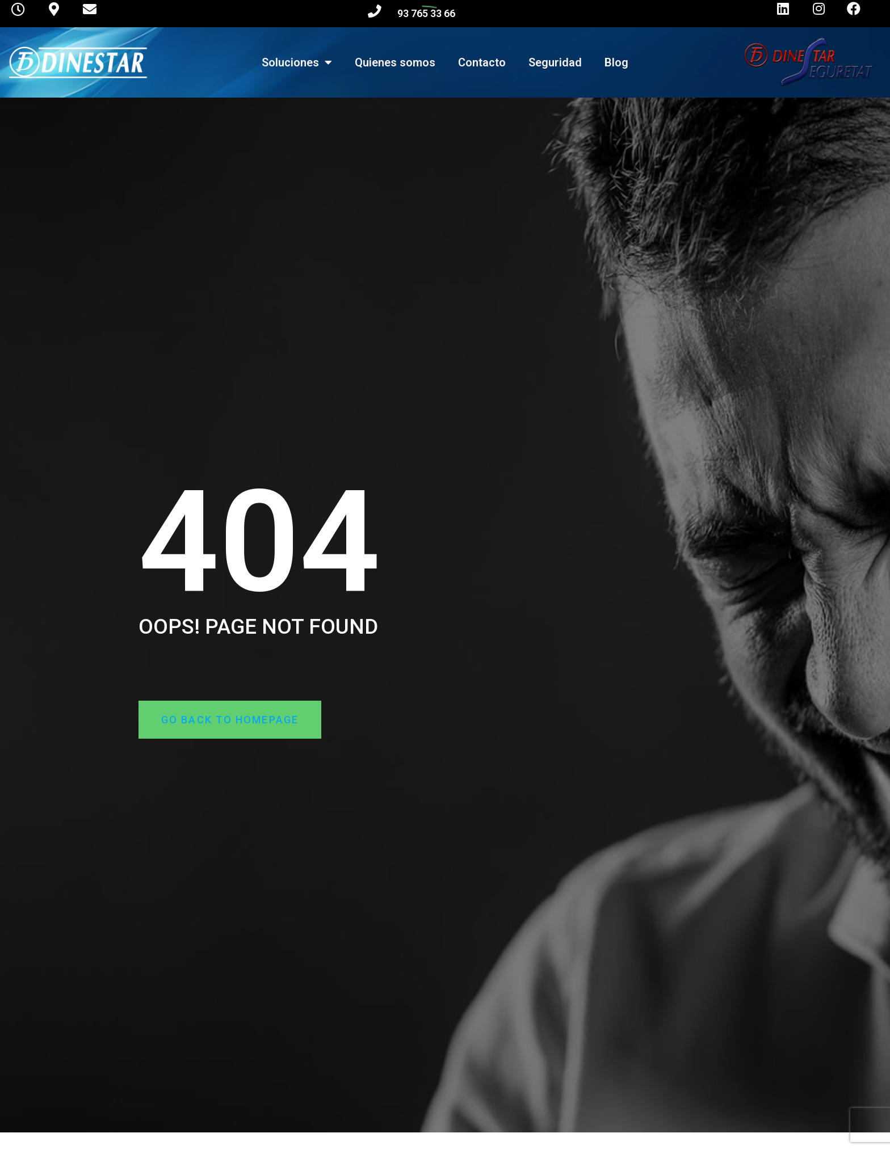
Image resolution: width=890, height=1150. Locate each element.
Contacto (482, 62)
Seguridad (555, 62)
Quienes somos (395, 62)
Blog (616, 62)
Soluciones (297, 62)
